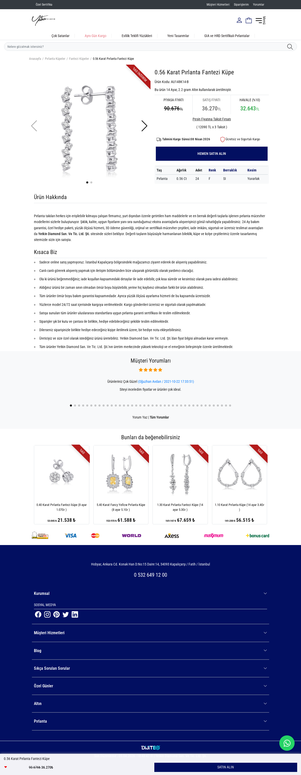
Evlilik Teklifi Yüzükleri (137, 36)
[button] (87, 182)
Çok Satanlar (60, 36)
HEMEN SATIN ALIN (211, 154)
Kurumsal (150, 593)
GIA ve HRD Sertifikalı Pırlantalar (226, 36)
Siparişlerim (241, 4)
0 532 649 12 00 (150, 575)
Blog (150, 650)
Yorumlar (258, 4)
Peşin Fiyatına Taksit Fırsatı (212, 119)
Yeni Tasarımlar (178, 36)
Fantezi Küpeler (79, 59)
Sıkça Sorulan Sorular (150, 668)
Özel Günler (150, 686)
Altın (150, 703)
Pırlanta (150, 721)
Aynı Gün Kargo (95, 36)
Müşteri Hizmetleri (218, 4)
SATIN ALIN (225, 767)
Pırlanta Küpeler (55, 59)
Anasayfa (35, 59)
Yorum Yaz (139, 417)
